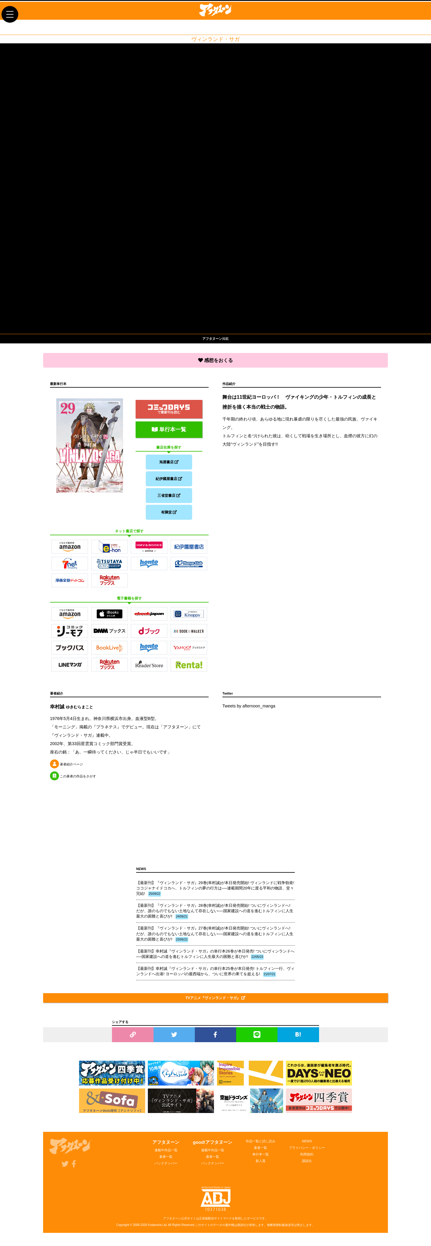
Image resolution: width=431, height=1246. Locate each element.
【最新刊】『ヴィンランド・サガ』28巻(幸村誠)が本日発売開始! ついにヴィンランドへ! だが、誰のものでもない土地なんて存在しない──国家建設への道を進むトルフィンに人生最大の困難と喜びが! (214, 915)
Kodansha (155, 1228)
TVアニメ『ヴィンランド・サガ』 (216, 1001)
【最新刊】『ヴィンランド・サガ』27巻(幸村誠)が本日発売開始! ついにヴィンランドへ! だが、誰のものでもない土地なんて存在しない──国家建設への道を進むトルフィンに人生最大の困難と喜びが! (214, 937)
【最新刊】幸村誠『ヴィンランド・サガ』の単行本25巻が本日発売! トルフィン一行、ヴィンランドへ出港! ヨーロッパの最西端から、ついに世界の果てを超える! (215, 975)
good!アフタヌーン (212, 1145)
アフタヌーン (165, 1145)
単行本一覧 (169, 428)
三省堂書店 (168, 497)
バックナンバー (165, 1167)
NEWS (307, 1144)
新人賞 (260, 1164)
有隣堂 (169, 515)
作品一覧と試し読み (260, 1144)
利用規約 (306, 1158)
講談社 (307, 1164)
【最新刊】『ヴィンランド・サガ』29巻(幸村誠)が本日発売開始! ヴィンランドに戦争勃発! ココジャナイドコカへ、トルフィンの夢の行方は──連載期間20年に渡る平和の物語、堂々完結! (215, 892)
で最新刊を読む (169, 408)
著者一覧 (165, 1160)
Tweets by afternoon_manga (248, 709)
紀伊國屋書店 (169, 479)
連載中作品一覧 (165, 1153)
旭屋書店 (169, 461)
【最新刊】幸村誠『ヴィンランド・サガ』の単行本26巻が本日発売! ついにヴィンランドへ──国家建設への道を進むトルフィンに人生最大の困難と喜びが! (215, 958)
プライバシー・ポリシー (307, 1151)
